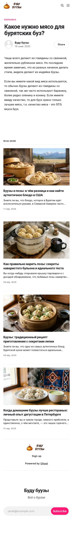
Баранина (10, 19)
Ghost (44, 463)
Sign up (36, 456)
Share (61, 44)
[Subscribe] (60, 511)
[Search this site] (62, 5)
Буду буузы (22, 42)
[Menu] (68, 5)
